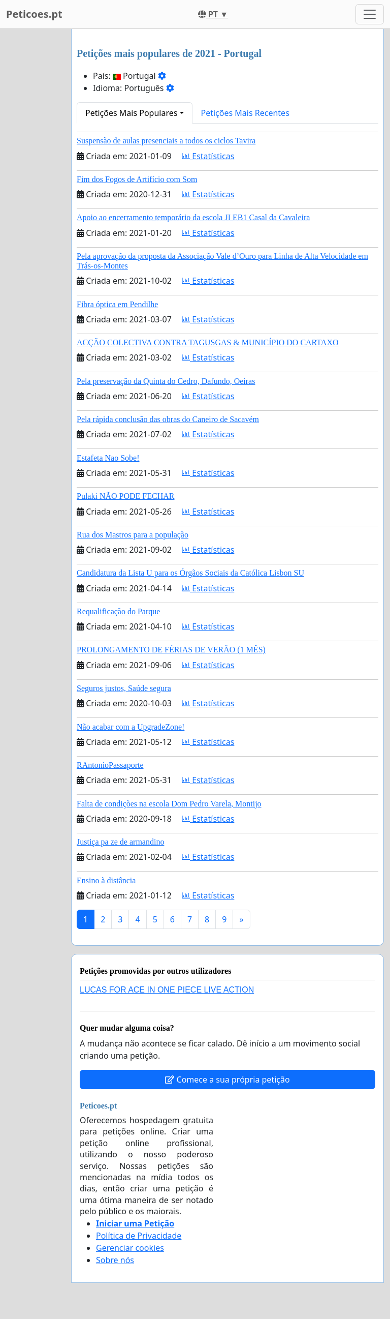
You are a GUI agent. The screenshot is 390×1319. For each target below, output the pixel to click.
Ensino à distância (106, 880)
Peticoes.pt (34, 14)
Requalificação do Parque (118, 611)
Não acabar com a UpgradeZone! (130, 727)
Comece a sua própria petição (227, 1079)
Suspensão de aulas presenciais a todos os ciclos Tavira (166, 140)
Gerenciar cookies (130, 1247)
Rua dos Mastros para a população (132, 534)
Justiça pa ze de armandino (120, 841)
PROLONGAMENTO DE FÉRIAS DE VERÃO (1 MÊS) (171, 649)
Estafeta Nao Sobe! (108, 458)
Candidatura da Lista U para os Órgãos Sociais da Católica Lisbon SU (190, 572)
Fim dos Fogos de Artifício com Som (137, 179)
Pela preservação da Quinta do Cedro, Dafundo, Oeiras (166, 381)
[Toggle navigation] (369, 14)
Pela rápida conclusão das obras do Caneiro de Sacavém (168, 419)
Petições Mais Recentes (245, 112)
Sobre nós (115, 1260)
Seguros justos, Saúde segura (124, 688)
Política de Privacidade (138, 1235)
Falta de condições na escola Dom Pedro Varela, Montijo (169, 803)
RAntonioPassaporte (110, 765)
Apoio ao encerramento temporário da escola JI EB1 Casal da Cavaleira (193, 217)
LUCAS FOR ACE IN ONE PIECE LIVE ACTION (167, 989)
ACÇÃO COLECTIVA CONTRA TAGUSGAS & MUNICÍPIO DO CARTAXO (207, 342)
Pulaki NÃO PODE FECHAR (125, 496)
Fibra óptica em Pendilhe (117, 304)
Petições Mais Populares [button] (131, 112)
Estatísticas (208, 156)
